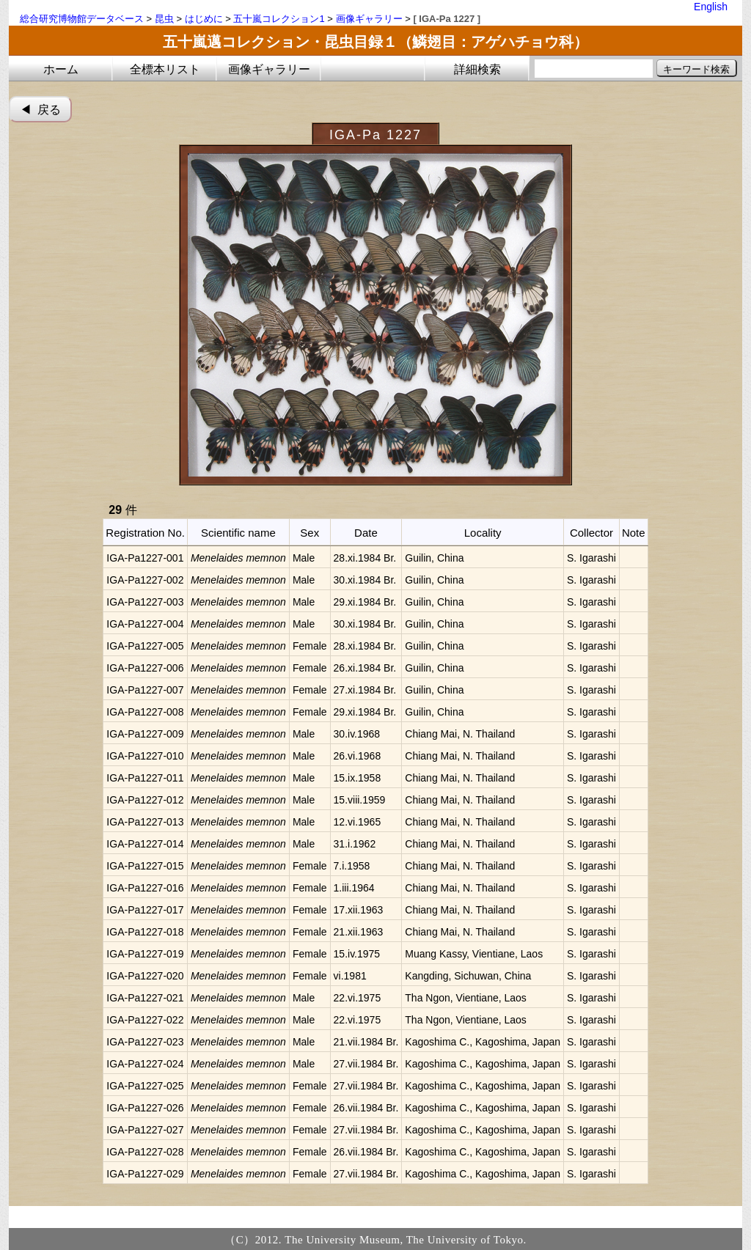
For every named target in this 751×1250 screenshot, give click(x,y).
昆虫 (164, 18)
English (711, 6)
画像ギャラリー (369, 18)
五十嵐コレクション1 (278, 18)
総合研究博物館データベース (82, 18)
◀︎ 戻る (41, 109)
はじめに (204, 18)
